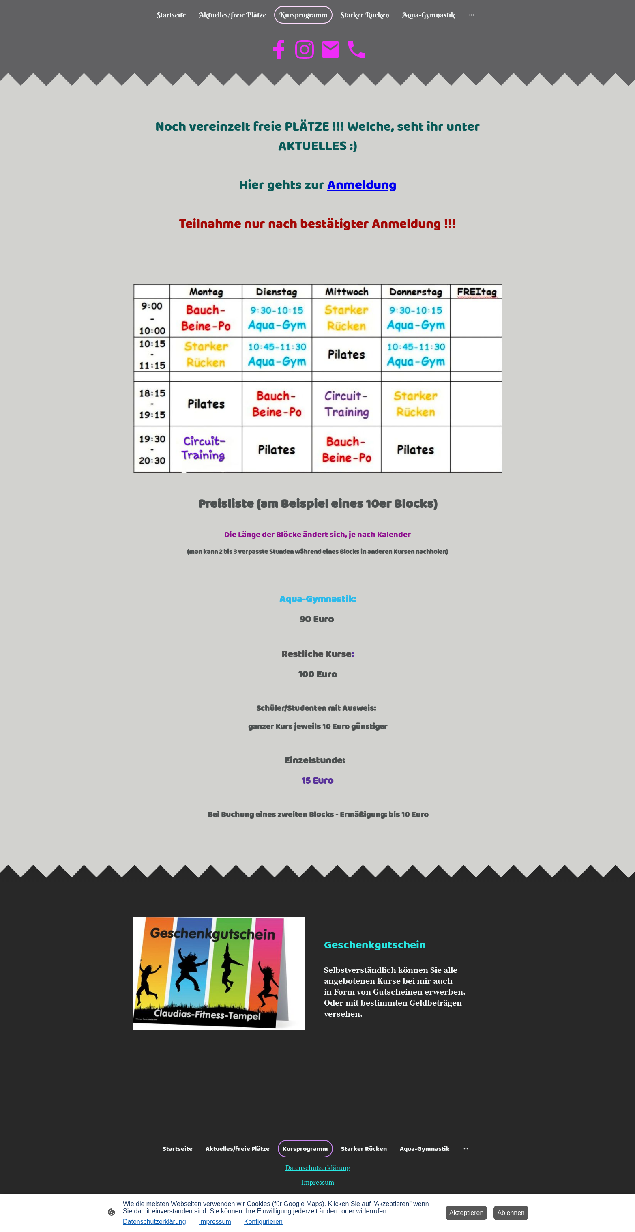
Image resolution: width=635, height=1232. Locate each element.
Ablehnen (511, 1212)
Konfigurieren (263, 1221)
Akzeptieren (466, 1212)
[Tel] (356, 49)
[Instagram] (304, 49)
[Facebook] (278, 49)
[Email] (330, 49)
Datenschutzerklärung (317, 1168)
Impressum (317, 1182)
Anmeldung (362, 184)
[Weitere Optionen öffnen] (471, 14)
